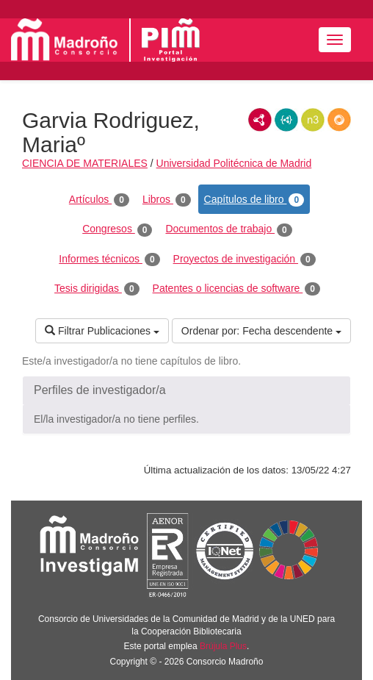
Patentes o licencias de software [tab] (236, 289)
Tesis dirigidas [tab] (97, 289)
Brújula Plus (223, 646)
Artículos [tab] (99, 200)
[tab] (186, 390)
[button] (186, 390)
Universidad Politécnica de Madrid (234, 163)
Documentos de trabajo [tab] (228, 229)
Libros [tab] (166, 200)
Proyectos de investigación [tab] (244, 259)
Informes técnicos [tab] (109, 259)
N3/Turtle (313, 120)
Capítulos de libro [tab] (254, 200)
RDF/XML (260, 120)
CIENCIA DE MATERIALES (85, 163)
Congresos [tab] (117, 229)
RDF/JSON (339, 120)
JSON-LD (286, 120)
